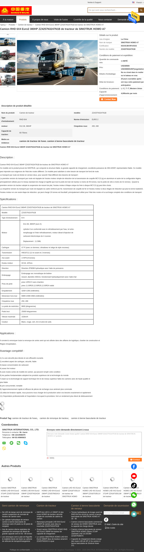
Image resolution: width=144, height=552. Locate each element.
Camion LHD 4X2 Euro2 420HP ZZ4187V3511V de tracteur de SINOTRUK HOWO (71, 492)
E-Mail (107, 524)
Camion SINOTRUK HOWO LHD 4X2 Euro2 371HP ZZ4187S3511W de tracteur (112, 492)
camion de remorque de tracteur (54, 418)
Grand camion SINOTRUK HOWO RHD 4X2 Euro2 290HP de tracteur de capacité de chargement (52, 531)
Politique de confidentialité (20, 550)
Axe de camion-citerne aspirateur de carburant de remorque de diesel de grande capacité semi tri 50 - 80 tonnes (17, 531)
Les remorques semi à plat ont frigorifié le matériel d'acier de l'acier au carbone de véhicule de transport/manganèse (17, 539)
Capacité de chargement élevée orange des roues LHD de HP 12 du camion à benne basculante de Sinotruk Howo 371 (86, 542)
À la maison (8, 19)
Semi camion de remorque (15, 505)
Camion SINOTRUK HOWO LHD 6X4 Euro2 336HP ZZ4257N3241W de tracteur (30, 492)
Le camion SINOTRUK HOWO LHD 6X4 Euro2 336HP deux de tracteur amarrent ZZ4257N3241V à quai (52, 539)
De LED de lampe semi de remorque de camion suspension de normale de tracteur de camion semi (17, 514)
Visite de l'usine (61, 19)
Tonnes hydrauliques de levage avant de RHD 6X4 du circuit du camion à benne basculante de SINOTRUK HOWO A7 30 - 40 (86, 515)
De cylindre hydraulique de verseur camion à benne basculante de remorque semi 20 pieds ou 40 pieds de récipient (17, 523)
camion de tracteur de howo (24, 418)
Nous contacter (105, 19)
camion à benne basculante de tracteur (88, 418)
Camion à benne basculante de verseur (85, 507)
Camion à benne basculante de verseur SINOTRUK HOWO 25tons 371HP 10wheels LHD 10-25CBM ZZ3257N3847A (86, 532)
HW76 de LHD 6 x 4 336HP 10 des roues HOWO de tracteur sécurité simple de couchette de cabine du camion (50, 515)
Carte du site (117, 524)
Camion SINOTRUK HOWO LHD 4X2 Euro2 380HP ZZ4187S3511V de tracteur (92, 492)
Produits (22, 19)
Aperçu (3, 25)
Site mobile (110, 528)
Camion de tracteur (25, 25)
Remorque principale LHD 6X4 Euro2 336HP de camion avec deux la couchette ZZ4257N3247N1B (51, 524)
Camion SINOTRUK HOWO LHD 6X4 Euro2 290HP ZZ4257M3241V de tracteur (51, 492)
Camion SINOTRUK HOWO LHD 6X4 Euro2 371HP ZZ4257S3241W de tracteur (10, 492)
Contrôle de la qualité (83, 19)
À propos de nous (40, 19)
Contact (102, 99)
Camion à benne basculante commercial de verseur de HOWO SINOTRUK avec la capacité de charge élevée (86, 524)
